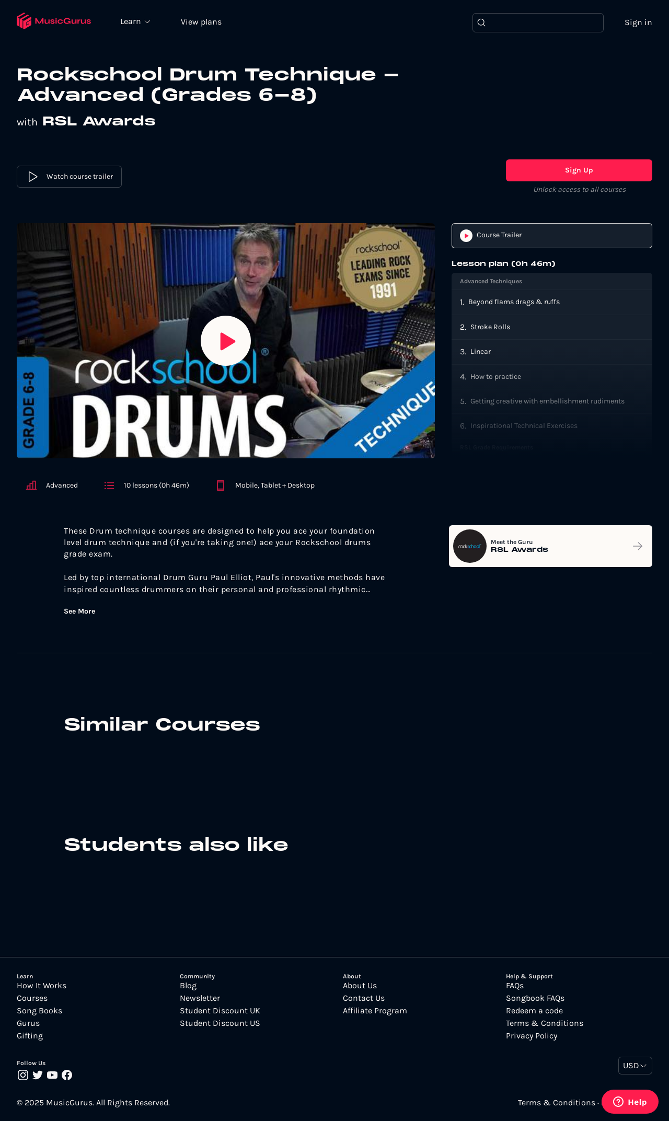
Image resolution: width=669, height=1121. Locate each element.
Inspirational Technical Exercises (524, 425)
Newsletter (200, 998)
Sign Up (579, 170)
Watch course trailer (69, 176)
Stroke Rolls (490, 326)
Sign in (638, 22)
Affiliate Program (375, 1011)
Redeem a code (534, 1011)
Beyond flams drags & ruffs (514, 301)
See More (79, 611)
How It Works (41, 985)
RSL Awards (99, 121)
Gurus (28, 1023)
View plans (201, 22)
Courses (32, 998)
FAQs (515, 985)
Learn (131, 21)
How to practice (495, 376)
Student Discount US (220, 1023)
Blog (188, 985)
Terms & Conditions (544, 1023)
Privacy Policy (531, 1036)
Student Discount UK (220, 1011)
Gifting (30, 1036)
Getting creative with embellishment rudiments (547, 401)
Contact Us (364, 998)
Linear (480, 351)
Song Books (39, 1011)
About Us (360, 985)
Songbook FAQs (535, 998)
